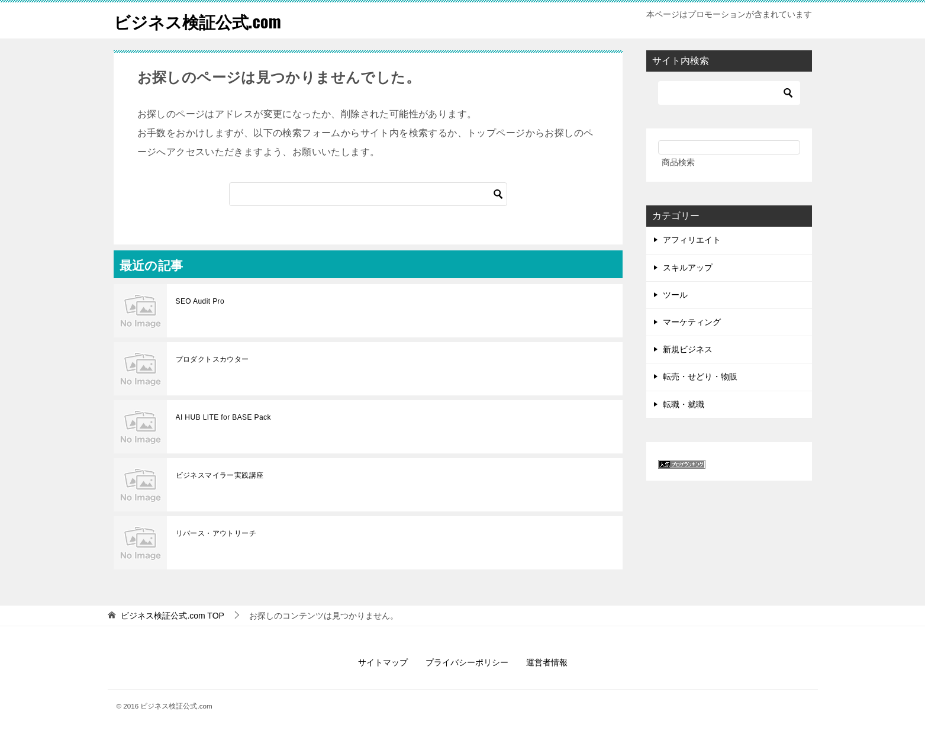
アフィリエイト (692, 239)
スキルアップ (688, 267)
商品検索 (678, 162)
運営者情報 (547, 662)
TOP (172, 615)
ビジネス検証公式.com (203, 20)
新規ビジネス (688, 349)
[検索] (368, 194)
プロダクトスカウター (212, 359)
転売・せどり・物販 (700, 376)
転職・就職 (683, 404)
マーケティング (692, 322)
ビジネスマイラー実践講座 (220, 475)
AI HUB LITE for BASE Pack (223, 417)
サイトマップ (383, 662)
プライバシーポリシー (467, 662)
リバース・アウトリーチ (216, 533)
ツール (675, 295)
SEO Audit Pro (200, 301)
